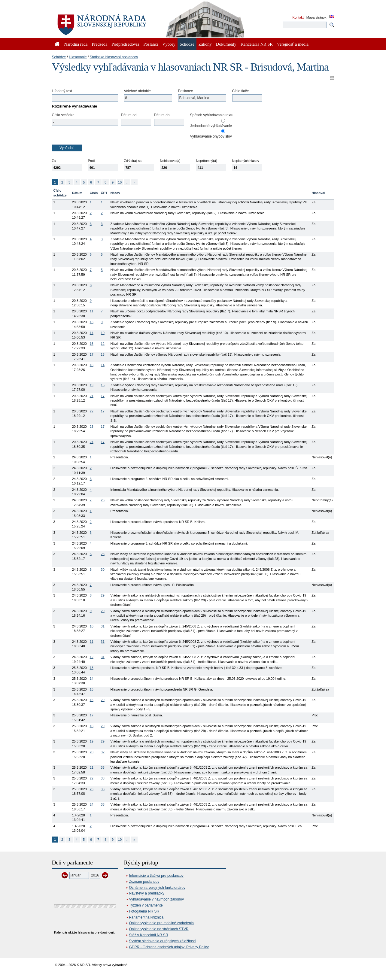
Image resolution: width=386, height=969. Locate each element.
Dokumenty (226, 44)
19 (91, 385)
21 (91, 396)
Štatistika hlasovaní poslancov (114, 57)
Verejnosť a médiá (292, 44)
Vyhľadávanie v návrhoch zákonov (156, 899)
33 (103, 767)
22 (91, 411)
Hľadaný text (62, 91)
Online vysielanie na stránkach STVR (159, 929)
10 (120, 182)
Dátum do (162, 115)
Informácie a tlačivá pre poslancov (156, 875)
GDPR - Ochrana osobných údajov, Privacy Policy (169, 947)
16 (91, 343)
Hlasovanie (78, 57)
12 (103, 343)
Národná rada (76, 44)
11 (91, 311)
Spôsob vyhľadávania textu (211, 115)
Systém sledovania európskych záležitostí (162, 941)
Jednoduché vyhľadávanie (211, 126)
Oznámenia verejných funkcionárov (157, 887)
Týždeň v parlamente (146, 905)
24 (91, 442)
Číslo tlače (240, 91)
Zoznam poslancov (144, 881)
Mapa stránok (316, 17)
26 (103, 500)
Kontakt (298, 17)
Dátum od (129, 115)
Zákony (205, 44)
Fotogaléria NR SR (144, 911)
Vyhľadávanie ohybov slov (211, 136)
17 (91, 354)
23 (91, 426)
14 (91, 333)
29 (103, 595)
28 (103, 554)
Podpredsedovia (125, 44)
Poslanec (185, 91)
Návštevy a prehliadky (146, 893)
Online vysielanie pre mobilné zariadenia (161, 923)
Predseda (99, 44)
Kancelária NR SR (257, 44)
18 (91, 365)
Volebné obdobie (137, 91)
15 (103, 385)
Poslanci (150, 44)
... (127, 182)
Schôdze (59, 57)
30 (103, 569)
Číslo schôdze (63, 115)
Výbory (168, 44)
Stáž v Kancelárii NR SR (148, 935)
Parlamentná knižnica (146, 917)
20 (91, 752)
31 (103, 626)
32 (103, 752)
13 (91, 322)
